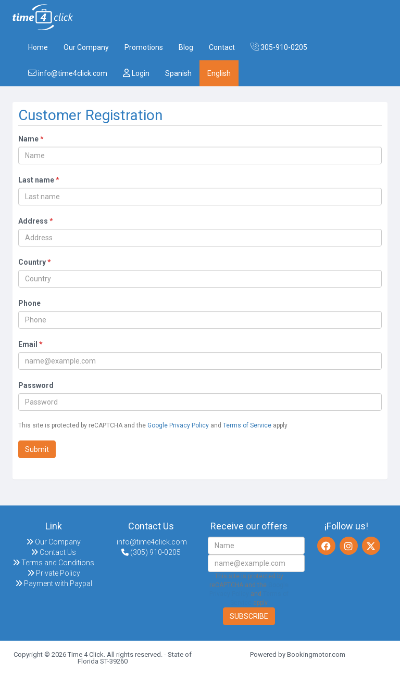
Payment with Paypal (53, 583)
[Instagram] (349, 546)
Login (136, 73)
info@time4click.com (67, 73)
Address (35, 221)
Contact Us (53, 552)
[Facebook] (326, 546)
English (219, 73)
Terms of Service (247, 425)
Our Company (86, 47)
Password (36, 385)
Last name (38, 180)
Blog (186, 47)
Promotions (143, 47)
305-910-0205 (279, 47)
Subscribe (249, 616)
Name (31, 139)
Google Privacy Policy (178, 425)
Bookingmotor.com (316, 654)
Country (34, 262)
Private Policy (53, 573)
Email (30, 344)
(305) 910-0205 (151, 552)
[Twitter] (371, 546)
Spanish (178, 73)
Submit (37, 449)
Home (38, 47)
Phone (29, 303)
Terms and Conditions (53, 563)
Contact (222, 47)
